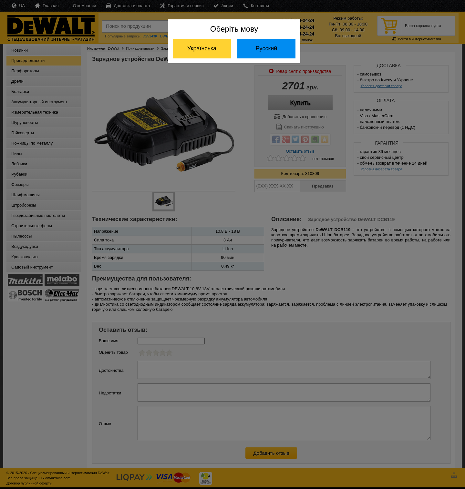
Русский (266, 48)
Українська (201, 48)
